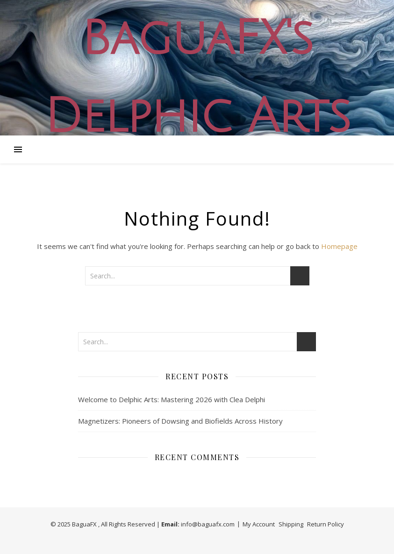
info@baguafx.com (208, 524)
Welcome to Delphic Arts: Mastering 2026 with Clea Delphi (171, 399)
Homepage (339, 246)
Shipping (291, 524)
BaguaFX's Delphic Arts (197, 78)
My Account (259, 524)
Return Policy (325, 524)
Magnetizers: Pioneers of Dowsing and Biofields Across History (180, 421)
